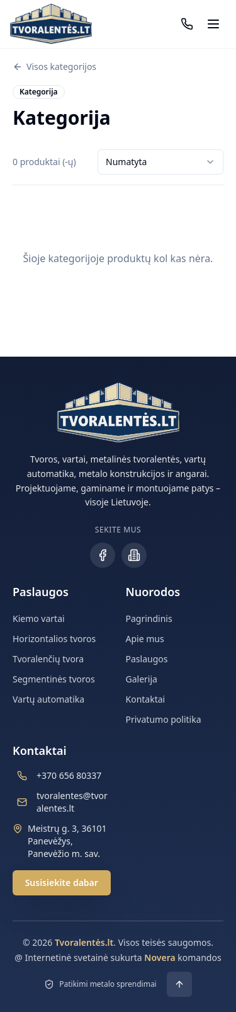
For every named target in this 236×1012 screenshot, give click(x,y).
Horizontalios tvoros (54, 639)
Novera (159, 957)
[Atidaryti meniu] (213, 24)
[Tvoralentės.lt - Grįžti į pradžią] (51, 24)
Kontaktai (146, 699)
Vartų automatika (48, 699)
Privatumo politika (163, 719)
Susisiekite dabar (61, 882)
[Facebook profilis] (102, 555)
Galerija (141, 679)
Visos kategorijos (54, 66)
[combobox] (160, 162)
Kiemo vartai (39, 618)
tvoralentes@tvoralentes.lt (72, 802)
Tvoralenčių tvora (48, 659)
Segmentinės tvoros (54, 679)
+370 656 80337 (69, 775)
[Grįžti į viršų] (179, 984)
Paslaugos (147, 659)
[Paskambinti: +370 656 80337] (187, 24)
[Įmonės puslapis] (134, 555)
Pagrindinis (149, 618)
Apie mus (145, 639)
